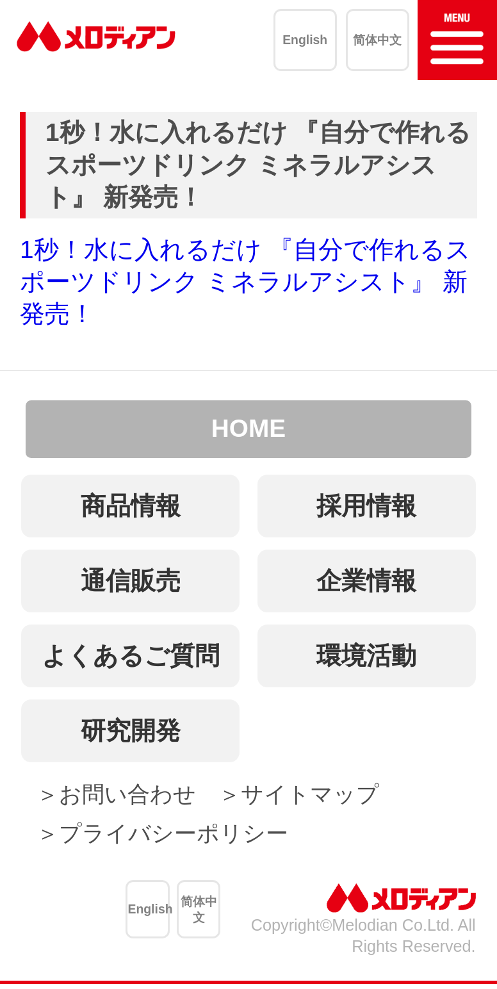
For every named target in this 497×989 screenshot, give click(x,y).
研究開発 (131, 730)
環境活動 (366, 655)
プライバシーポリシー (173, 833)
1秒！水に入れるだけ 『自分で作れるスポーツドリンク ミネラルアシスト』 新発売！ (245, 282)
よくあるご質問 (131, 655)
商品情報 (131, 505)
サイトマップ (310, 793)
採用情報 (366, 505)
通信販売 (131, 580)
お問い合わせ (127, 793)
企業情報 (366, 580)
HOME (248, 428)
